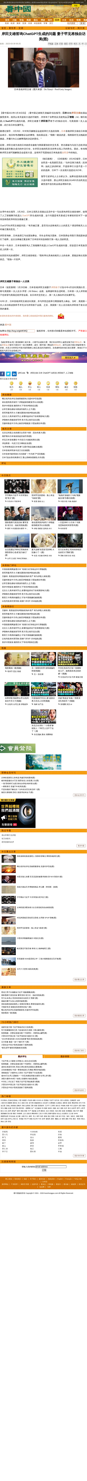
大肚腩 (40, 556)
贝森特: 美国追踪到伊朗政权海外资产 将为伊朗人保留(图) (26, 576)
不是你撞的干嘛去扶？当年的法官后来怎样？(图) (20, 789)
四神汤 (45, 556)
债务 (61, 1108)
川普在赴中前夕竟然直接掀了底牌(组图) (17, 1045)
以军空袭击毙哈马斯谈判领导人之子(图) (19, 409)
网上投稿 (8, 1179)
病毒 (34, 1100)
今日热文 (6, 475)
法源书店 (35, 1184)
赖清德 (13, 1106)
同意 (76, 5)
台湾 (9, 558)
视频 (3, 648)
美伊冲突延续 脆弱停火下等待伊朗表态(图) (20, 406)
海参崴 (34, 1111)
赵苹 (60, 1143)
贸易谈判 (41, 1106)
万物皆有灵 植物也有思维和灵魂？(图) (16, 1007)
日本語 (44, 1182)
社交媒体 (38, 1108)
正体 (56, 44)
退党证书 (82, 1184)
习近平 (51, 1100)
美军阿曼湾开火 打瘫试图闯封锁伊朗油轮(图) (21, 413)
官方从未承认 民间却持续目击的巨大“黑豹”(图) (19, 998)
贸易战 (46, 1100)
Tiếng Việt (78, 1179)
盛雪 (32, 1143)
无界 (49, 1187)
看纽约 (58, 1184)
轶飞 (4, 1137)
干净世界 (14, 1184)
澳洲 (18, 23)
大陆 (14, 20)
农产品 (40, 704)
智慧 (63, 1119)
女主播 (18, 1116)
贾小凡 (5, 1135)
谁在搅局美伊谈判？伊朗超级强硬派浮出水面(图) (22, 402)
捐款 (25, 1179)
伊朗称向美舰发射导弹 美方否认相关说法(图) (21, 420)
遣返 (45, 1116)
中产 (29, 1111)
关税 (23, 1106)
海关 (41, 1116)
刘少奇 (35, 1119)
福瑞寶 (73, 1184)
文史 (64, 20)
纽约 (50, 20)
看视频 (50, 1184)
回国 (52, 1116)
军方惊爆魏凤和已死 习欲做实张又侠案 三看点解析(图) (22, 1030)
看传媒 (65, 1184)
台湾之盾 (16, 704)
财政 (22, 1111)
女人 (43, 501)
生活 (71, 20)
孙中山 (10, 1119)
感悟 (66, 1119)
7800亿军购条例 (22, 558)
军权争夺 (17, 501)
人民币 (82, 1108)
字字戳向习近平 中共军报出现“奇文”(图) (32, 897)
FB (43, 1108)
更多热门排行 (79, 1050)
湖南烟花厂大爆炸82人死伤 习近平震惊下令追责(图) (21, 1073)
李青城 (61, 1146)
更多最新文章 (79, 1016)
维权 (14, 1113)
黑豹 (62, 556)
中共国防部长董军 (17, 528)
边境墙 (27, 1106)
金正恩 (3, 1106)
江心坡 (70, 1113)
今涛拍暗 (34, 1132)
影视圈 (63, 704)
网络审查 (35, 1113)
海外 (68, 1116)
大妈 (56, 1111)
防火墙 (9, 1113)
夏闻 (60, 1137)
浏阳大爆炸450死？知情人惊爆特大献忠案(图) (19, 1079)
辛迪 (60, 1151)
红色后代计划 (66, 677)
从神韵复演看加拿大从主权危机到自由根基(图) (35, 907)
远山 (32, 1137)
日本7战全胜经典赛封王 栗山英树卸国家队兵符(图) (23, 457)
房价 (59, 1111)
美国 (28, 20)
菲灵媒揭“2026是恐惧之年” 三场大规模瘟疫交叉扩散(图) (39, 959)
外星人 (83, 1119)
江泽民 (52, 1106)
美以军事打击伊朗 (9, 835)
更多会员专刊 (79, 795)
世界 (57, 20)
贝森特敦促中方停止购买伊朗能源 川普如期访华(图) (24, 423)
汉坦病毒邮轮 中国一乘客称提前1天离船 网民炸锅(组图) (23, 1070)
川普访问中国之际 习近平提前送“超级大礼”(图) (19, 1036)
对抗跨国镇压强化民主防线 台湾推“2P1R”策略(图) (36, 918)
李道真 (33, 1135)
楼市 (18, 1111)
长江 (19, 1103)
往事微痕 (52, 1103)
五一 (36, 674)
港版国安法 (38, 1103)
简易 (60, 1132)
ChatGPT (26, 215)
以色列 (10, 704)
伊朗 (35, 528)
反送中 (75, 1106)
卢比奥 (29, 1100)
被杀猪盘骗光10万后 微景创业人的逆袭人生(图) (20, 781)
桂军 (2, 1119)
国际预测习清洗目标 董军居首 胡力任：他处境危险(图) (22, 995)
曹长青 (33, 1151)
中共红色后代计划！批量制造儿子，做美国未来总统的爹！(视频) (69, 671)
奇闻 (78, 20)
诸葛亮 (48, 1119)
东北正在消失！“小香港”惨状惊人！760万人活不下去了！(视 (43, 728)
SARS (76, 1113)
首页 (7, 20)
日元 (5, 1111)
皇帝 (43, 1119)
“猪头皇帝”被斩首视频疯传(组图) (14, 1048)
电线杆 (74, 501)
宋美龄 (21, 1119)
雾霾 (81, 1111)
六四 (61, 1100)
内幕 (67, 1106)
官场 (21, 20)
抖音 (66, 501)
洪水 (26, 1103)
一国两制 (27, 1108)
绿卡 (60, 1116)
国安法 (15, 1103)
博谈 (43, 20)
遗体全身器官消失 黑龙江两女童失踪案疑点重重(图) (21, 1067)
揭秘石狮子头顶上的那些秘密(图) (14, 1001)
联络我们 (17, 1179)
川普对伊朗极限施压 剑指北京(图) (30, 938)
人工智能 (69, 373)
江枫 (60, 1149)
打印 (70, 44)
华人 (26, 1116)
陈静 (32, 1140)
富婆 (35, 501)
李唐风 (61, 1140)
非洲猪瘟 (69, 1111)
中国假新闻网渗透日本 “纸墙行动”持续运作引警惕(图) (24, 569)
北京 (47, 1111)
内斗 (50, 528)
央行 (58, 1108)
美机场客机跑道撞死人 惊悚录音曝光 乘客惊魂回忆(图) (38, 856)
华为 (2, 1108)
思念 (15, 671)
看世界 (12, 28)
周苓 (4, 1140)
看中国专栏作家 (10, 1127)
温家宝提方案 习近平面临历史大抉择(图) (17, 1027)
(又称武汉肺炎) (12, 1100)
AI (71, 704)
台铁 (78, 1100)
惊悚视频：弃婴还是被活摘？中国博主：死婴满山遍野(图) (24, 1033)
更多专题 (81, 846)
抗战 (5, 1119)
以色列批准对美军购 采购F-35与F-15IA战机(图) (22, 601)
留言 (66, 44)
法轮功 (28, 1113)
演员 (68, 704)
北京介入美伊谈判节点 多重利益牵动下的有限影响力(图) (25, 416)
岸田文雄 (75, 113)
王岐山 (8, 1106)
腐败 (5, 1108)
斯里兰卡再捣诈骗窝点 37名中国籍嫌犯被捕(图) (22, 598)
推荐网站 (5, 1184)
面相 (39, 501)
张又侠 (56, 1100)
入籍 (56, 1116)
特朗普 (24, 1100)
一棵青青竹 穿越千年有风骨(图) (13, 786)
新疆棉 (9, 1103)
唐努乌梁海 (52, 1113)
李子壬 (5, 1151)
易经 (52, 1119)
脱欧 (54, 1108)
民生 (64, 1116)
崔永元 (58, 1106)
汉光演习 (45, 1103)
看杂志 (43, 1184)
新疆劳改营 (4, 1116)
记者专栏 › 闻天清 (75, 28)
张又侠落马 (6, 839)
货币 (78, 1108)
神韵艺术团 (25, 1184)
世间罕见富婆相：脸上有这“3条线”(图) (32, 928)
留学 (38, 1116)
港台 (36, 20)
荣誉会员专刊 (9, 773)
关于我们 (33, 1179)
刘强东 (51, 1111)
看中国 (19, 11)
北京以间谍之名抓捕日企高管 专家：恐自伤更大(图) (24, 433)
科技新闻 (38, 23)
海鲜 (36, 704)
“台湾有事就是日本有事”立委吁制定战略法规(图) (22, 447)
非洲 (30, 23)
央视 (23, 1116)
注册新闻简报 (9, 1162)
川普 (19, 1100)
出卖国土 (66, 1100)
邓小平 (26, 1119)
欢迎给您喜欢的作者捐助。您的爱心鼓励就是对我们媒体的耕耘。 (27, 316)
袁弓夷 (31, 1103)
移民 (30, 1116)
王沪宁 (47, 1106)
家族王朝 (79, 677)
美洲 (7, 23)
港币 (9, 1111)
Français (68, 1179)
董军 (9, 528)
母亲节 (10, 671)
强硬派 (40, 528)
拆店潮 (40, 674)
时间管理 (63, 528)
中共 (83, 1103)
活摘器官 (73, 1100)
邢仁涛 (5, 1149)
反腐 (9, 1108)
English (60, 1179)
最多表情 (65, 1056)
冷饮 (50, 556)
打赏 (61, 44)
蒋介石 (15, 1119)
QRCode (21, 373)
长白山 (58, 1113)
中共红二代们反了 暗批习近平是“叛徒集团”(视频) (20, 1082)
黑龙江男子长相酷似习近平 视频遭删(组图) (18, 992)
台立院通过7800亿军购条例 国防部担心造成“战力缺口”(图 (16, 552)
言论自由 (12, 1116)
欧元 (2, 1111)
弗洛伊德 (75, 1103)
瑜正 (32, 1149)
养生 (9, 1121)
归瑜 (60, 1135)
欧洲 (12, 23)
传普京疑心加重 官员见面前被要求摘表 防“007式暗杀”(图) (39, 877)
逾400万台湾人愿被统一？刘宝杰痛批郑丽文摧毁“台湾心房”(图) (26, 1076)
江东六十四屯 (43, 1113)
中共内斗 (10, 501)
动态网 (41, 1187)
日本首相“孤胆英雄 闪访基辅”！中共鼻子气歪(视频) (23, 454)
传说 (73, 556)
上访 (24, 1113)
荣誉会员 (78, 342)
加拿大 (50, 1108)
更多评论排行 (79, 1090)
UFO (80, 1103)
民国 (81, 1116)
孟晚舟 (18, 1106)
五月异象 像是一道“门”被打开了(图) (15, 1042)
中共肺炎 (4, 1100)
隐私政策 (51, 1179)
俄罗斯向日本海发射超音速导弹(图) (17, 436)
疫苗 (23, 1103)
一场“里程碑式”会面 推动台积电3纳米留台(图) (19, 783)
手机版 (50, 44)
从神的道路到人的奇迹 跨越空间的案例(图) (18, 778)
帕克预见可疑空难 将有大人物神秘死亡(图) (34, 948)
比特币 (73, 1108)
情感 (19, 671)
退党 (69, 1103)
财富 (25, 1111)
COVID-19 (39, 1100)
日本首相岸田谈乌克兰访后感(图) (16, 450)
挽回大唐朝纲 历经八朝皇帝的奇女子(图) (17, 792)
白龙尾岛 (65, 1113)
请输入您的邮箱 (28, 1167)
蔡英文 (43, 1111)
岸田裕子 (55, 287)
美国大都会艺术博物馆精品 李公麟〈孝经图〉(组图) (37, 887)
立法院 (13, 558)
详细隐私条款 (59, 5)
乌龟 (69, 501)
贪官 (80, 1106)
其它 (51, 23)
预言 (74, 1119)
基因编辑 (4, 1113)
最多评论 (22, 1056)
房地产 (14, 1111)
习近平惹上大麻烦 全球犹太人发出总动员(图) (19, 1061)
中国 (62, 501)
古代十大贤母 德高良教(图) (27, 969)
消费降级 (49, 734)
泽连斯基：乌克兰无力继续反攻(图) (17, 443)
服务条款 (42, 1179)
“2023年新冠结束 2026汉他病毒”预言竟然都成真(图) (21, 1039)
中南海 (63, 1106)
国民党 (65, 1103)
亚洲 (24, 23)
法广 (32, 1108)
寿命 (2, 1121)
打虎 (13, 1108)
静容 (32, 1146)
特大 (75, 44)
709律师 (19, 1113)
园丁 (4, 1143)
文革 (5, 1121)
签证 (49, 1116)
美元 (69, 1108)
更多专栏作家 (79, 1156)
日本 (63, 131)
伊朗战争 (24, 704)
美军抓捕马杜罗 (8, 842)
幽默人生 (58, 1119)
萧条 (43, 734)
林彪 (31, 1119)
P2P (77, 1111)
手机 (70, 1119)
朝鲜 (45, 1108)
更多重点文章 (79, 979)
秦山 (4, 1146)
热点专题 (6, 830)
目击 (69, 556)
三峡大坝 (4, 1103)
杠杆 (65, 1108)
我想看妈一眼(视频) (13, 668)
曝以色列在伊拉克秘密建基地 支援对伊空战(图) (22, 399)
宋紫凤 (5, 1132)
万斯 (32, 1106)
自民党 (65, 152)
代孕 (73, 677)
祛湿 (35, 556)
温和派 (45, 528)
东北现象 (37, 734)
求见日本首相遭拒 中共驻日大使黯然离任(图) (21, 440)
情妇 (83, 1106)
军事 (45, 23)
